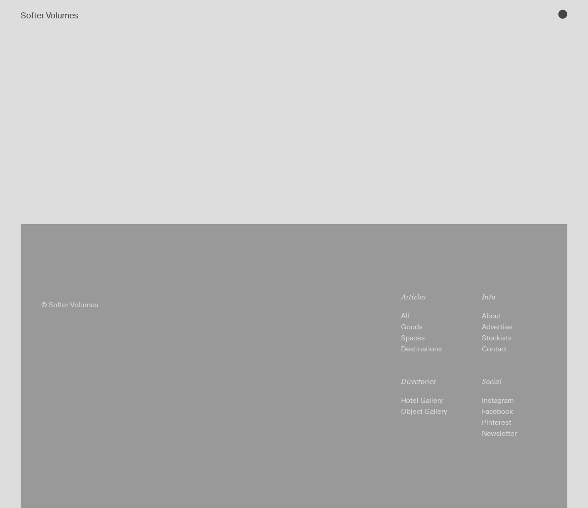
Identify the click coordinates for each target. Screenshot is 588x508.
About (491, 316)
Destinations (421, 349)
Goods (412, 327)
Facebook (497, 411)
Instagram (498, 400)
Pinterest (496, 422)
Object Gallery (424, 411)
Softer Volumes (49, 15)
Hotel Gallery (422, 400)
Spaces (413, 338)
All (405, 316)
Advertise (497, 327)
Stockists (497, 338)
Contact (494, 349)
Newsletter (499, 433)
